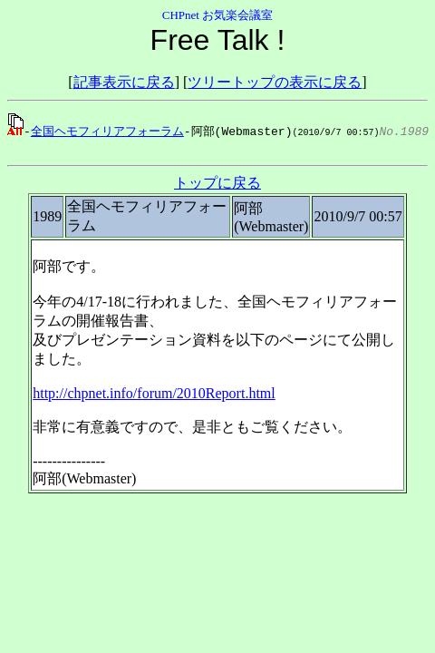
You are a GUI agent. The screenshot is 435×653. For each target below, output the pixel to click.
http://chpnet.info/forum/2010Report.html (154, 396)
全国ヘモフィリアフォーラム (107, 130)
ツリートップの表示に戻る (275, 82)
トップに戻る (217, 185)
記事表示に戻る (124, 82)
